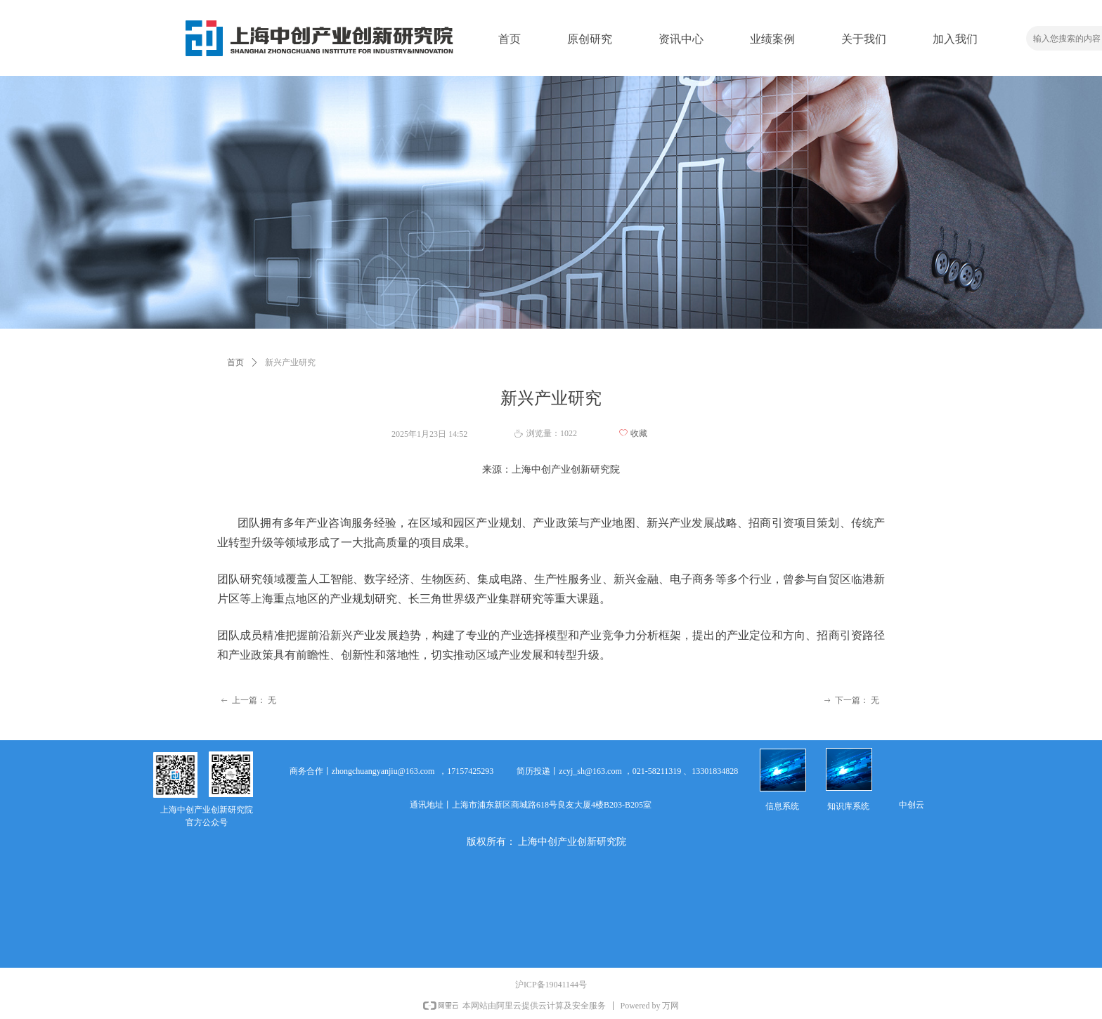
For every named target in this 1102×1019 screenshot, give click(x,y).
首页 (235, 362)
